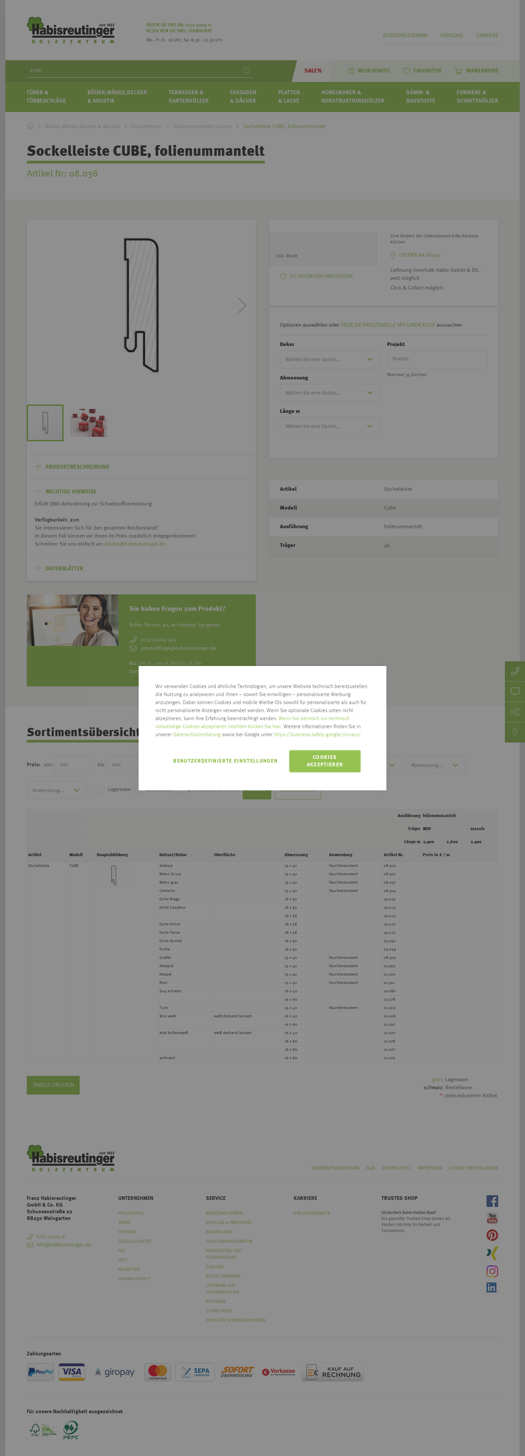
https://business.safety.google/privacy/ (317, 735)
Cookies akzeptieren (325, 761)
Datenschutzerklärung (197, 735)
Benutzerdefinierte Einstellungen (225, 761)
